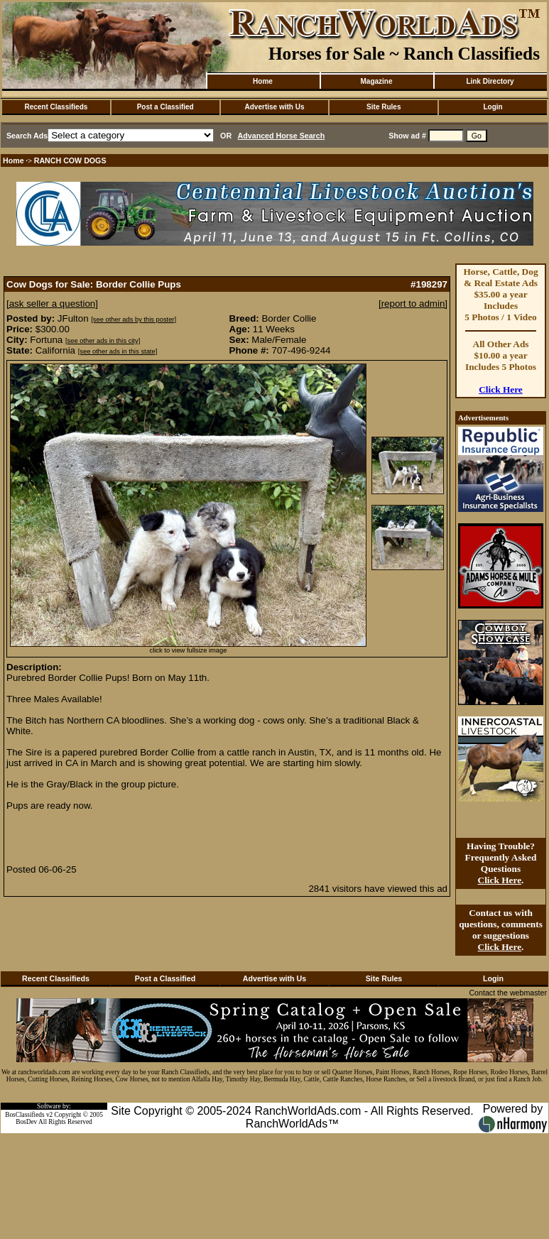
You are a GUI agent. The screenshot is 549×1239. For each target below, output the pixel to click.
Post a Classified (165, 107)
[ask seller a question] (52, 303)
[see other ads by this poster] (133, 319)
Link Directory (489, 81)
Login (492, 107)
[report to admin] (413, 303)
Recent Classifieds (55, 107)
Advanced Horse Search (281, 135)
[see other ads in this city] (102, 340)
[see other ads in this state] (117, 351)
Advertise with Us (275, 107)
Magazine (376, 81)
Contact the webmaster (508, 992)
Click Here (501, 389)
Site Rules (383, 107)
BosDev (26, 1121)
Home (263, 81)
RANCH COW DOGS (70, 160)
